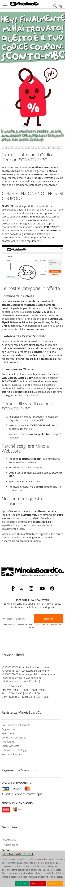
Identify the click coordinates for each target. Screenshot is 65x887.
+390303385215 (11, 667)
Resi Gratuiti (9, 741)
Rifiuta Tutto (37, 883)
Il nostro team (10, 844)
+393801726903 (11, 674)
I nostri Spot (9, 839)
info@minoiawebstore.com (17, 677)
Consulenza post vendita (16, 725)
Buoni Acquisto (10, 746)
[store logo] (25, 4)
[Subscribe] (48, 618)
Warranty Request (12, 754)
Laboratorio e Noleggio (15, 750)
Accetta (23, 883)
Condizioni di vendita (14, 737)
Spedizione (8, 733)
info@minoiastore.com (15, 681)
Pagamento (8, 729)
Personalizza (55, 883)
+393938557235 (11, 670)
